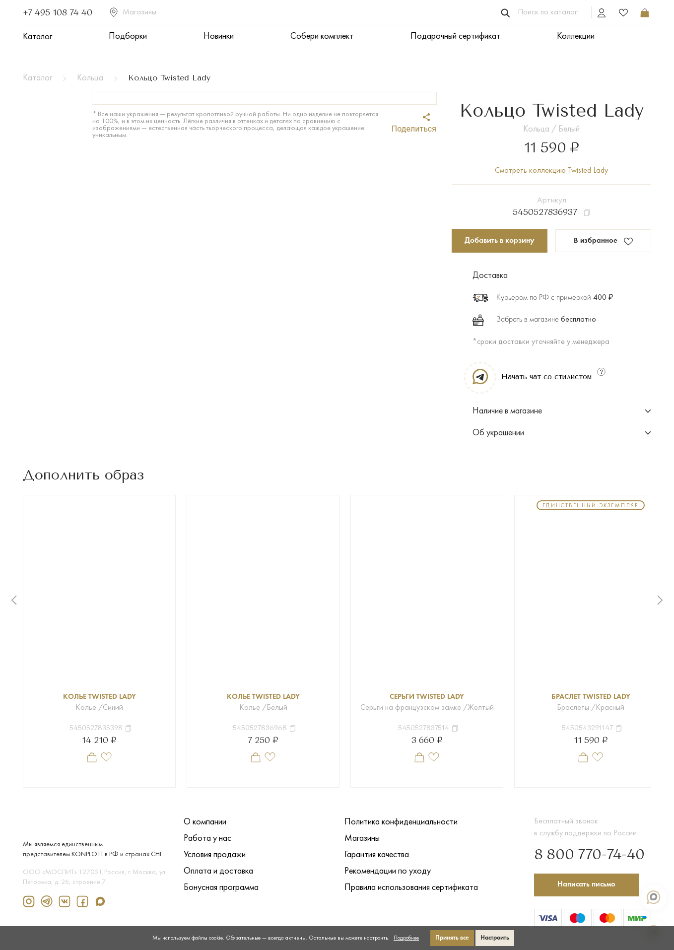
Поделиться (414, 123)
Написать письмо (589, 883)
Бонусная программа (221, 887)
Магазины (133, 12)
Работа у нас (207, 838)
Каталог (37, 37)
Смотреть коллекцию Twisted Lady (551, 171)
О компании (205, 822)
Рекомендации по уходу (387, 871)
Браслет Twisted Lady (590, 697)
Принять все (452, 938)
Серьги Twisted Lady (427, 697)
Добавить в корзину (500, 241)
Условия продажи (215, 855)
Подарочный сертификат (455, 36)
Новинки (218, 36)
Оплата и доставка (218, 871)
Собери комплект (321, 36)
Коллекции (576, 36)
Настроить (494, 938)
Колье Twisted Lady (99, 697)
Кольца (90, 78)
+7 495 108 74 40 (57, 12)
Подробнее (406, 938)
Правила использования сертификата (411, 887)
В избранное (603, 241)
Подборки (128, 36)
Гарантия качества (376, 855)
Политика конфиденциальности (401, 822)
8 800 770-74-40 (583, 853)
